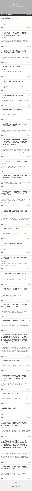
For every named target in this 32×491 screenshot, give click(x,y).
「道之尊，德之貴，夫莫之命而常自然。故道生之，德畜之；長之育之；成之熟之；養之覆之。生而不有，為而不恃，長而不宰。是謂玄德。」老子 (14, 376)
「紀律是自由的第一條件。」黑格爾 (10, 18)
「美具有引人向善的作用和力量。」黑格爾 (12, 81)
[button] (30, 18)
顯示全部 (29, 14)
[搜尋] (30, 2)
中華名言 (16, 5)
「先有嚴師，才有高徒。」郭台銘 (9, 393)
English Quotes (13, 10)
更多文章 (16, 482)
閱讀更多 (29, 27)
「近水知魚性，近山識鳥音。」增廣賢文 (11, 109)
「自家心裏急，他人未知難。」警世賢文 (11, 243)
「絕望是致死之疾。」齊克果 (8, 408)
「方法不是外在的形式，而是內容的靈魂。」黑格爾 (14, 161)
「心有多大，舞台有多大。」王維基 (10, 228)
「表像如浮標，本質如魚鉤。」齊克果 (10, 361)
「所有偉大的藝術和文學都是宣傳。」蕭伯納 (12, 320)
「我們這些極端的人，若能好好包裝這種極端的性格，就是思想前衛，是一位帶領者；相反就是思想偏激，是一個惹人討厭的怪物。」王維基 (14, 34)
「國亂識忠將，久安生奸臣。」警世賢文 (11, 67)
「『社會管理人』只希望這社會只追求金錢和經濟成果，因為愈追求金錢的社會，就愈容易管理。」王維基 (14, 211)
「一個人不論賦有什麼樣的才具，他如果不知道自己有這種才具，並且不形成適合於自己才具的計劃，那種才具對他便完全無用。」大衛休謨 (14, 424)
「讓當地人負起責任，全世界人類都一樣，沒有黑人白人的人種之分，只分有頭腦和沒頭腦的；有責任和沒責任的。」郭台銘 (14, 193)
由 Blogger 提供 (16, 486)
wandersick (18, 488)
